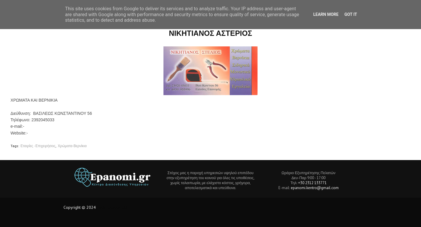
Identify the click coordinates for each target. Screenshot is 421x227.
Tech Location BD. (112, 207)
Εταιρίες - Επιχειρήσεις (38, 146)
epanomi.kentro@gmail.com (315, 187)
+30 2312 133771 (312, 182)
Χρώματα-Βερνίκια (72, 146)
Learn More (325, 14)
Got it (350, 14)
